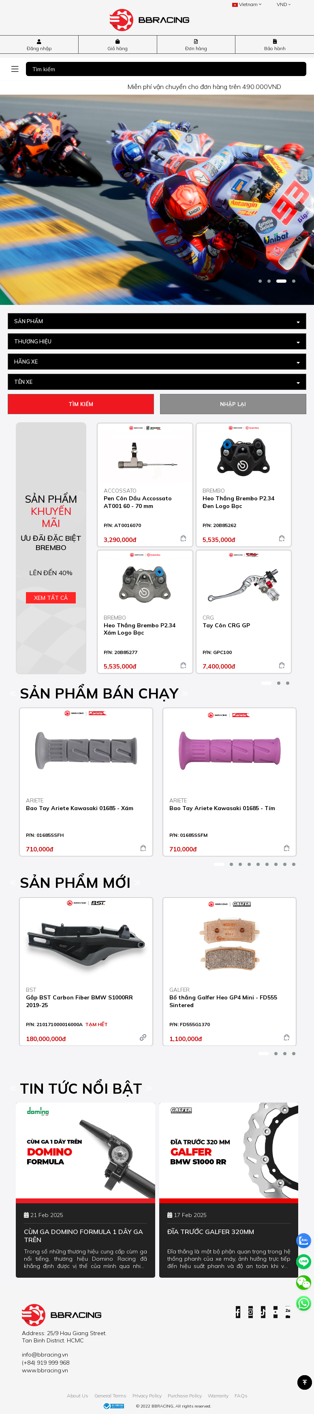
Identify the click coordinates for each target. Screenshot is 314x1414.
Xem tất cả (51, 597)
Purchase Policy (185, 1396)
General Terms (110, 1396)
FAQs (241, 1396)
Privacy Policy (147, 1396)
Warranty (218, 1396)
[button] (260, 281)
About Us (77, 1396)
